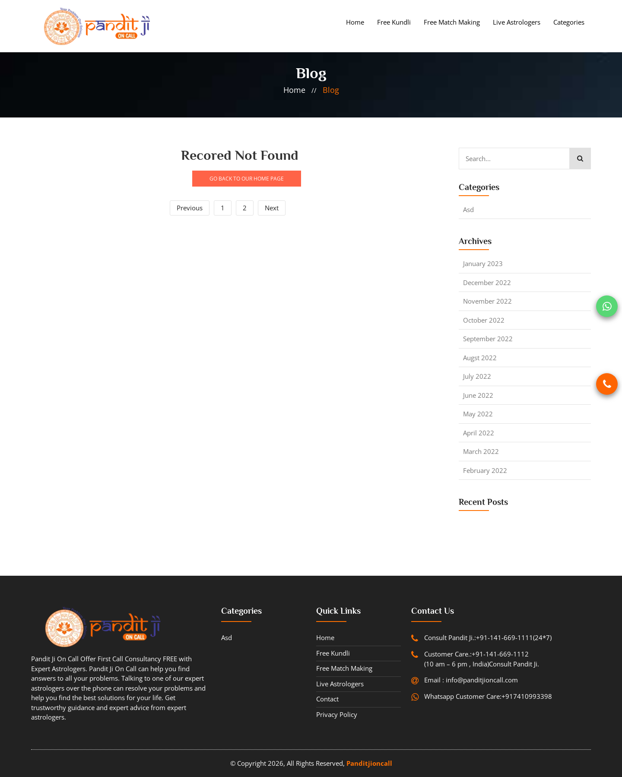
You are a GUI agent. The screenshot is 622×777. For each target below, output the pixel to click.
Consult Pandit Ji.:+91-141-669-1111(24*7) (488, 637)
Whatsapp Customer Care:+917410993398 (488, 696)
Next (272, 207)
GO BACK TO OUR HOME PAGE (246, 178)
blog (331, 90)
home (294, 90)
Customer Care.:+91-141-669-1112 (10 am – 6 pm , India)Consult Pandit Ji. (481, 659)
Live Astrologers (516, 22)
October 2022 (484, 320)
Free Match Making (452, 22)
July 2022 (477, 376)
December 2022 (487, 282)
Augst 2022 (480, 357)
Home (355, 22)
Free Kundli (394, 22)
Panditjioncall (369, 763)
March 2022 (481, 451)
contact (327, 699)
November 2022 (487, 301)
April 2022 (478, 432)
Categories (568, 22)
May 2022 (478, 413)
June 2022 (478, 395)
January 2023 (483, 263)
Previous (190, 207)
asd (468, 209)
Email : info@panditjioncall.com (471, 680)
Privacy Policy (336, 714)
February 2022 (485, 470)
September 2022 (488, 338)
